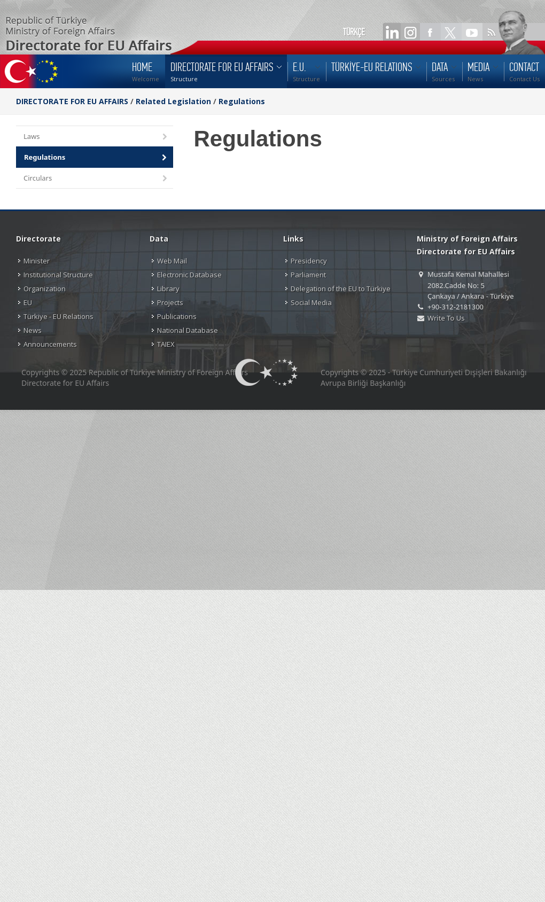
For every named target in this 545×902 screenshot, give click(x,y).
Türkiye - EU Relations (59, 316)
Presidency (309, 261)
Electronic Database (189, 274)
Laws (96, 137)
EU (28, 302)
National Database (187, 330)
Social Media (311, 302)
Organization (45, 288)
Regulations (242, 101)
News (33, 330)
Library (168, 288)
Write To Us (445, 318)
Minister (37, 261)
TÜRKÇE (354, 32)
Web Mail (172, 261)
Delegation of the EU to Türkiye (341, 288)
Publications (177, 316)
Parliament (308, 274)
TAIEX (166, 344)
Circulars (96, 178)
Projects (170, 302)
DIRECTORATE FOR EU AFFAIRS (73, 101)
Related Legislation (173, 101)
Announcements (50, 344)
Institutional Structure (58, 274)
